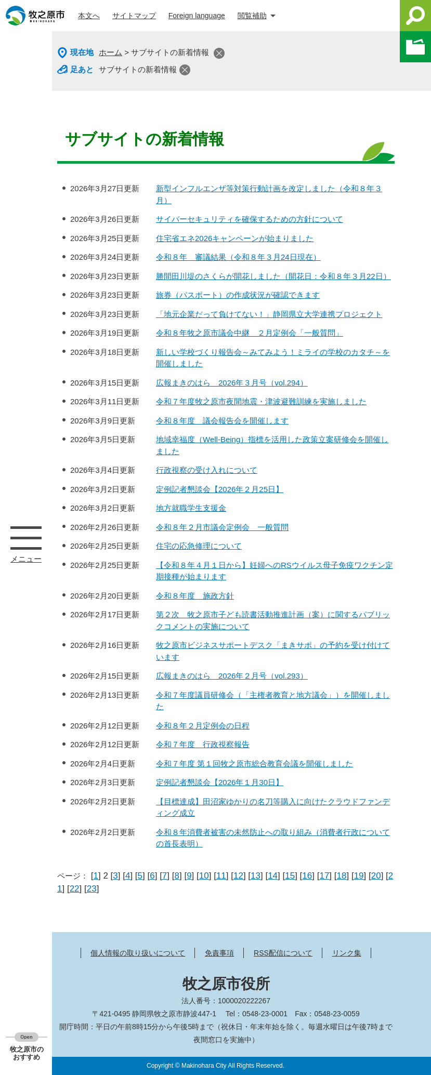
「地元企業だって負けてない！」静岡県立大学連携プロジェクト (269, 314)
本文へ (89, 15)
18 (342, 876)
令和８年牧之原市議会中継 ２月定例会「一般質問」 (249, 332)
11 (221, 876)
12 (238, 876)
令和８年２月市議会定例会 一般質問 (222, 527)
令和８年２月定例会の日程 (203, 725)
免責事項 (219, 953)
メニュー (26, 537)
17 (324, 876)
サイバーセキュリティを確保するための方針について (249, 219)
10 (204, 876)
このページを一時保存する (415, 46)
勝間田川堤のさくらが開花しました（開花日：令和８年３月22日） (273, 276)
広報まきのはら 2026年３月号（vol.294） (232, 382)
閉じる (219, 53)
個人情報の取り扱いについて (137, 953)
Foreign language (196, 15)
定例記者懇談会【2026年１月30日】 (219, 782)
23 (92, 889)
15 (290, 876)
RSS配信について (283, 953)
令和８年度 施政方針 (195, 595)
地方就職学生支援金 (191, 507)
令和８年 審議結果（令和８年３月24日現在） (238, 257)
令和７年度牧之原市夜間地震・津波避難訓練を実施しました (261, 401)
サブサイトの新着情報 (138, 69)
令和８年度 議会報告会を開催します (222, 420)
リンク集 (346, 953)
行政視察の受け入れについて (206, 470)
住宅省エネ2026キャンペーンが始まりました (235, 238)
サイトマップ (134, 15)
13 (255, 876)
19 (359, 876)
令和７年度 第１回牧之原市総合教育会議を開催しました (254, 763)
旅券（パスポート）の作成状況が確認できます (238, 294)
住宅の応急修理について (199, 545)
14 (273, 876)
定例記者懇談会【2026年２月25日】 (219, 489)
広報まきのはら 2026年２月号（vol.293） (232, 675)
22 (75, 889)
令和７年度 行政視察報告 (203, 744)
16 (307, 876)
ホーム (110, 52)
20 (376, 876)
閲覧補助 (252, 15)
